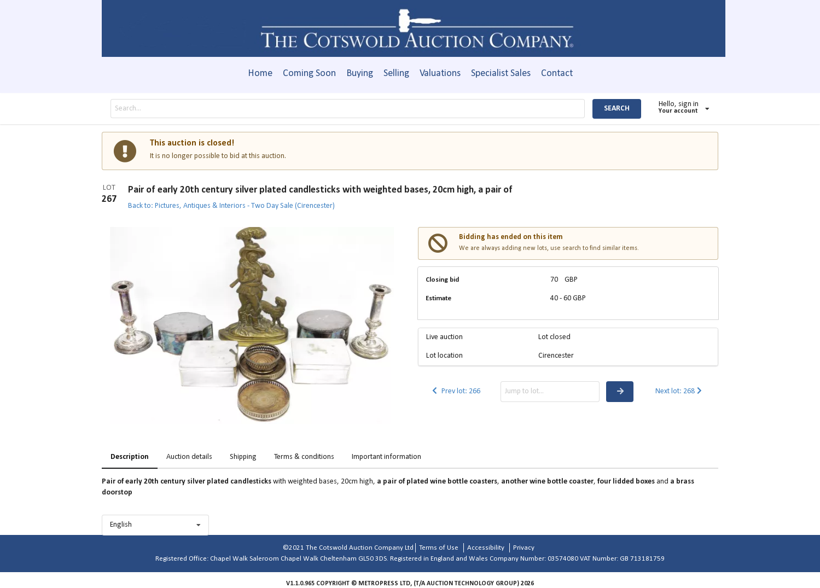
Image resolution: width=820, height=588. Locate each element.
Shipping (243, 457)
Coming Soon (309, 73)
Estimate (438, 298)
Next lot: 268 (679, 391)
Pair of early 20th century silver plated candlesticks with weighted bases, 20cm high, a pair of (320, 190)
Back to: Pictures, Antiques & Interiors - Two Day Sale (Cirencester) (231, 206)
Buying (359, 73)
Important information (386, 457)
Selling (396, 73)
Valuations (440, 73)
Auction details (189, 457)
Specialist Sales (501, 73)
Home (260, 73)
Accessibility (485, 547)
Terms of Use (438, 547)
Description (130, 457)
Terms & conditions (304, 457)
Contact (557, 73)
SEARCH (617, 108)
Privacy (523, 547)
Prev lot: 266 (455, 391)
